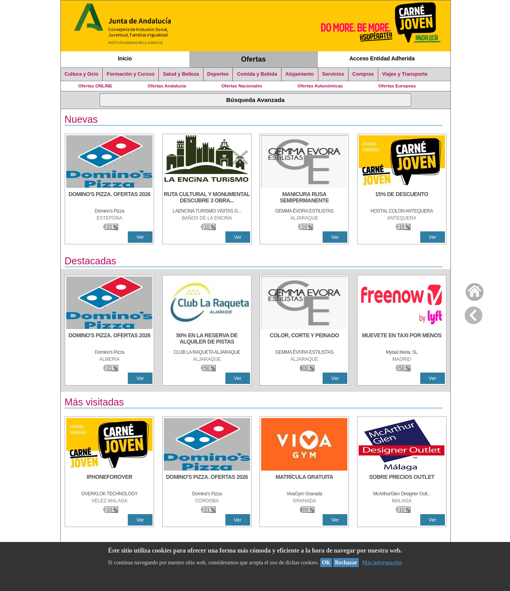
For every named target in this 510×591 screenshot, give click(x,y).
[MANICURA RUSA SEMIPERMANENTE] (304, 198)
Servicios (333, 74)
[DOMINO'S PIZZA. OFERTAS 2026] (109, 198)
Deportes (218, 74)
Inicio (125, 58)
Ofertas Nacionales (241, 86)
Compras (363, 74)
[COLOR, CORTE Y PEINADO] (304, 339)
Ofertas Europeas (397, 86)
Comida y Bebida (257, 74)
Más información (382, 563)
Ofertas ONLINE (95, 86)
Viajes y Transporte (405, 74)
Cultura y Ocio (82, 74)
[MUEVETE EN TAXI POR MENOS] (402, 339)
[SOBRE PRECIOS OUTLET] (402, 480)
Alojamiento (299, 74)
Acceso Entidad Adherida (382, 58)
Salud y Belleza (181, 74)
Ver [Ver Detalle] (140, 237)
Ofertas (253, 59)
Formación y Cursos (130, 74)
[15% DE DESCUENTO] (402, 198)
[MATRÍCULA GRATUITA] (304, 480)
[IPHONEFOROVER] (109, 480)
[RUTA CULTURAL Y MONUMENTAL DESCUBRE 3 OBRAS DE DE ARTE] (207, 198)
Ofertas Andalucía (167, 86)
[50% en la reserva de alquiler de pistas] (207, 339)
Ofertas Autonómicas (320, 86)
